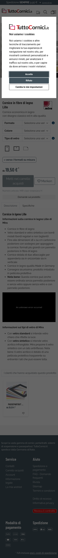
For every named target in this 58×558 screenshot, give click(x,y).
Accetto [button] (29, 74)
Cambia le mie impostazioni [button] (28, 87)
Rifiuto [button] (29, 80)
